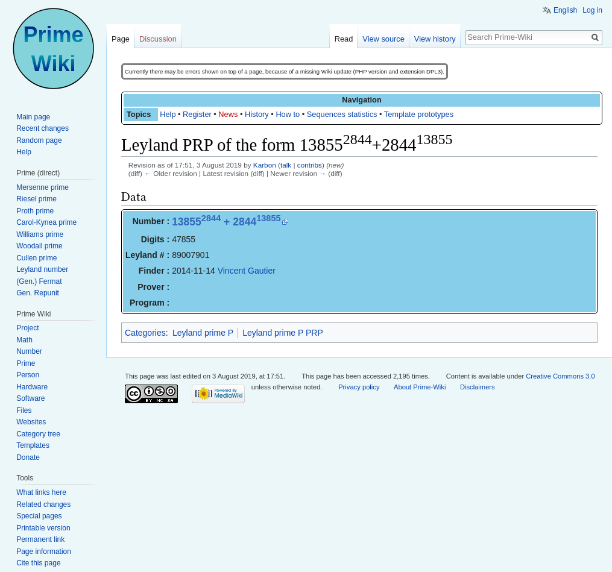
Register (197, 114)
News (228, 114)
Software (30, 398)
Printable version (43, 528)
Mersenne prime (42, 187)
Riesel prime (36, 199)
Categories (145, 333)
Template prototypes (418, 114)
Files (23, 410)
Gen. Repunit (37, 293)
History (257, 114)
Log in (592, 10)
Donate (28, 457)
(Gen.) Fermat (39, 281)
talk (285, 165)
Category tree (38, 434)
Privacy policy (358, 387)
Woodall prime (39, 246)
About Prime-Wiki (420, 387)
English (565, 10)
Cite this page (38, 563)
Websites (31, 422)
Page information (43, 551)
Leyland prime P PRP (282, 333)
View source (383, 38)
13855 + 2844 (226, 222)
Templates (32, 445)
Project (27, 328)
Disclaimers (477, 387)
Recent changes (42, 128)
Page (121, 38)
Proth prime (35, 211)
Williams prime (39, 234)
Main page (33, 117)
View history (435, 38)
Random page (39, 140)
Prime (25, 363)
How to (288, 114)
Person (27, 375)
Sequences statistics (342, 114)
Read (344, 38)
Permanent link (40, 539)
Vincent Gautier (247, 270)
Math (24, 340)
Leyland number (42, 269)
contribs (309, 165)
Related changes (43, 504)
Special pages (39, 516)
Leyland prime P (202, 333)
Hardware (32, 387)
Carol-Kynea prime (46, 222)
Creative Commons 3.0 (560, 376)
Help (167, 114)
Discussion (158, 38)
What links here (41, 492)
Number (29, 351)
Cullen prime (36, 258)
